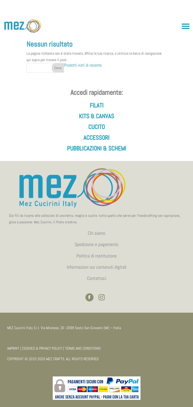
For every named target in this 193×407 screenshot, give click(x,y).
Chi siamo (96, 233)
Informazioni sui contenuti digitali (96, 267)
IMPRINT (13, 348)
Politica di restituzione (96, 256)
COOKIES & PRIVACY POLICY (42, 348)
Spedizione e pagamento (96, 244)
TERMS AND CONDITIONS (83, 348)
